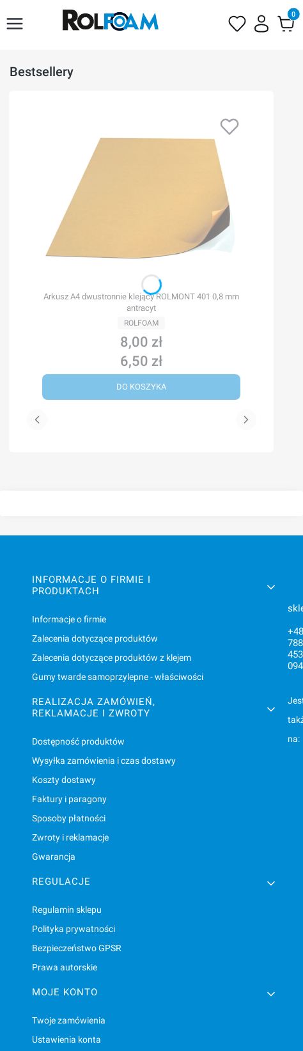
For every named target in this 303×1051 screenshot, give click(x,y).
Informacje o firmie (69, 619)
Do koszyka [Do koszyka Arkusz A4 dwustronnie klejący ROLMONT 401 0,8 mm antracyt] (141, 386)
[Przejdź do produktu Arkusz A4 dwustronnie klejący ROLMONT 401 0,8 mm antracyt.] (141, 198)
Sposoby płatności (68, 818)
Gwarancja (53, 856)
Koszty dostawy (64, 780)
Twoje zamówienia (68, 1020)
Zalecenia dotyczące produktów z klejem (111, 657)
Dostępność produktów (78, 741)
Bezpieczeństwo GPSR (76, 948)
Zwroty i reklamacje (70, 837)
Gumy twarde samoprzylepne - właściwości (117, 677)
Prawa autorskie (64, 967)
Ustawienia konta (66, 1039)
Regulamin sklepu (67, 910)
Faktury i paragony (69, 799)
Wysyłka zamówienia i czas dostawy (104, 760)
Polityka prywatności (73, 929)
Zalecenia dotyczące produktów (95, 638)
